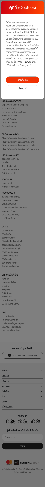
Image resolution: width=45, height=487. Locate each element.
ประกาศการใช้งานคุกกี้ (24, 62)
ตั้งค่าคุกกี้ (22, 88)
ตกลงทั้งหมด (23, 80)
